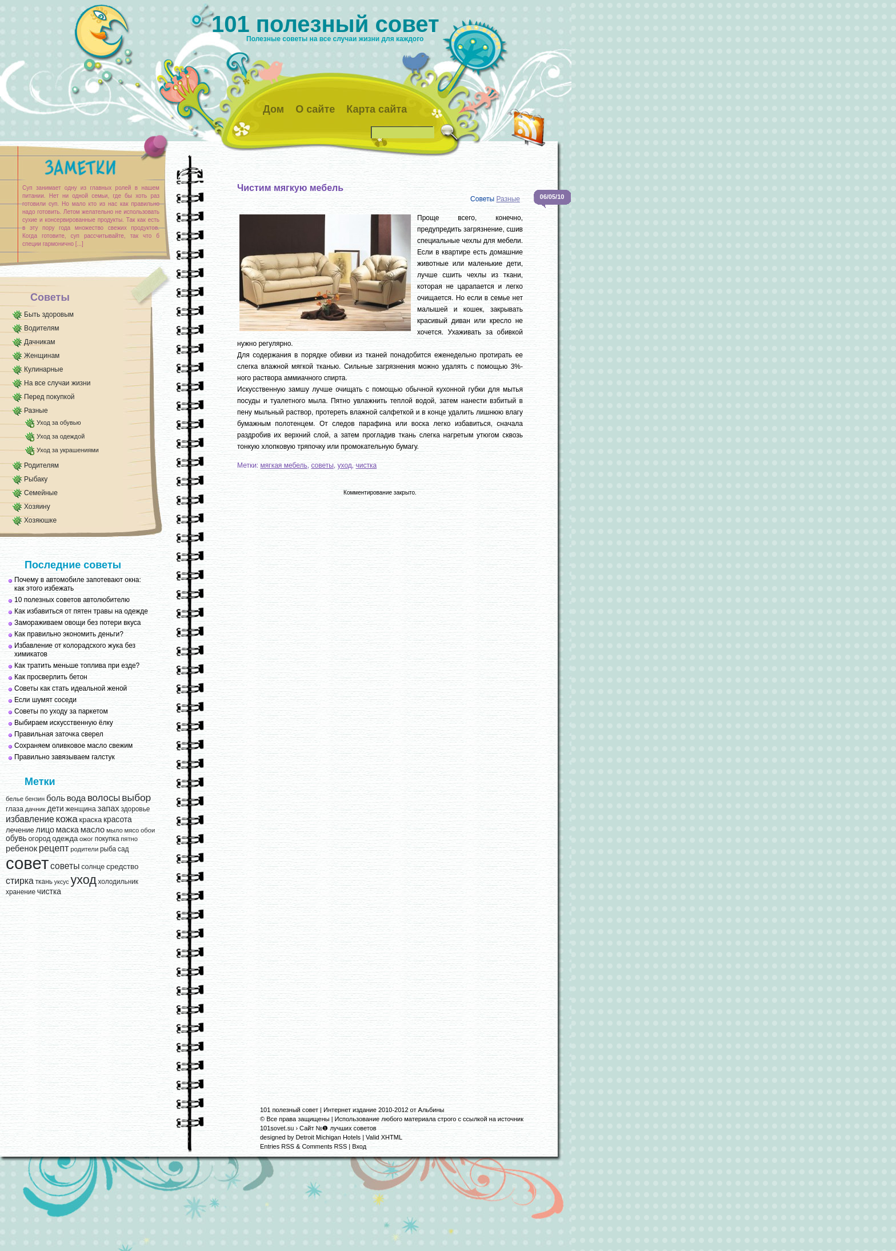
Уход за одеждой (61, 436)
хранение (20, 892)
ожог (86, 838)
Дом (273, 109)
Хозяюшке (40, 520)
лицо (45, 829)
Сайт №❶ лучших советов (338, 1128)
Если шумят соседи (45, 700)
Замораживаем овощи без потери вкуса (77, 623)
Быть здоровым (49, 314)
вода (76, 798)
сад (123, 849)
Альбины (431, 1109)
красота (117, 819)
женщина (80, 809)
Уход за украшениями (68, 450)
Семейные (41, 493)
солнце (93, 867)
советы (64, 866)
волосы (104, 797)
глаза (14, 809)
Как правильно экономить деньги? (68, 634)
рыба (108, 849)
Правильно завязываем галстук (64, 757)
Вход (359, 1146)
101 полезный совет (325, 24)
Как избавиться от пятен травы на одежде (81, 611)
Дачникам (39, 342)
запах (108, 808)
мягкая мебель (284, 465)
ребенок (21, 848)
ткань (44, 882)
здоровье (135, 809)
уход (83, 880)
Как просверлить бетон (50, 677)
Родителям (41, 465)
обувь (16, 838)
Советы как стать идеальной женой (70, 688)
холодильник (118, 882)
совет (27, 863)
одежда (65, 838)
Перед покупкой (49, 397)
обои (148, 830)
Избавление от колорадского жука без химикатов (74, 650)
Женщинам (41, 356)
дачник (35, 809)
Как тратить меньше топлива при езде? (76, 666)
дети (55, 808)
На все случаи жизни (57, 383)
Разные (36, 411)
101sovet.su (277, 1128)
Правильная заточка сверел (58, 734)
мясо (131, 830)
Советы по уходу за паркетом (61, 711)
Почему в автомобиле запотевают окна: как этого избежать (77, 584)
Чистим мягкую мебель (290, 188)
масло (93, 829)
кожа (66, 818)
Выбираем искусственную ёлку (63, 723)
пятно (129, 838)
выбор (136, 797)
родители (84, 849)
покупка (107, 839)
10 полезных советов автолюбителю (72, 600)
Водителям (41, 328)
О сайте (315, 109)
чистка (49, 891)
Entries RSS (277, 1146)
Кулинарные (43, 369)
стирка (20, 881)
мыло (114, 830)
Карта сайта (376, 109)
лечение (20, 830)
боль (55, 798)
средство (122, 866)
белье (14, 798)
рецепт (54, 848)
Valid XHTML (384, 1137)
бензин (35, 798)
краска (90, 819)
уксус (61, 881)
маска (67, 829)
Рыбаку (35, 479)
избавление (30, 819)
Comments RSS (324, 1146)
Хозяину (37, 507)
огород (39, 839)
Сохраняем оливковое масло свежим (73, 746)
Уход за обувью (59, 422)
